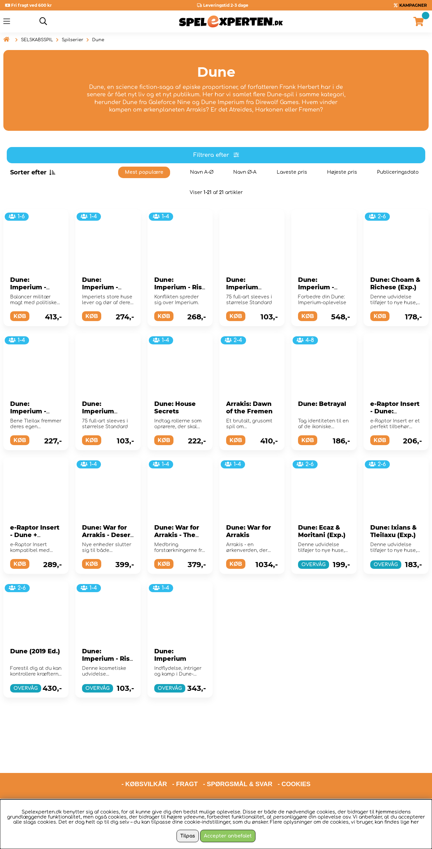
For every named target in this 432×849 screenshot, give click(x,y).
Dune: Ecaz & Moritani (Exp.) (322, 531)
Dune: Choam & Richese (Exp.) (395, 283)
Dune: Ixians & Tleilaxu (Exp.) (393, 531)
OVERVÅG (313, 564)
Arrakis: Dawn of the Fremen (249, 407)
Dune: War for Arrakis (248, 531)
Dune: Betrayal (322, 404)
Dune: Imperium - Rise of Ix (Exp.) (180, 287)
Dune (98, 40)
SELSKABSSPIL (37, 40)
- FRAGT (185, 758)
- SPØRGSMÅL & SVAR (237, 758)
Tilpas (187, 836)
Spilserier (72, 40)
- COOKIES (294, 758)
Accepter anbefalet (228, 836)
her (415, 822)
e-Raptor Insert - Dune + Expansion (34, 535)
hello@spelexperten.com (279, 775)
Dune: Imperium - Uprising (28, 287)
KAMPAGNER (413, 5)
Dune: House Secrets (175, 407)
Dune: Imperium (170, 655)
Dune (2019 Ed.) (35, 651)
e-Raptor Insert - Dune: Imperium (395, 411)
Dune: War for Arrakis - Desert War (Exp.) (107, 535)
